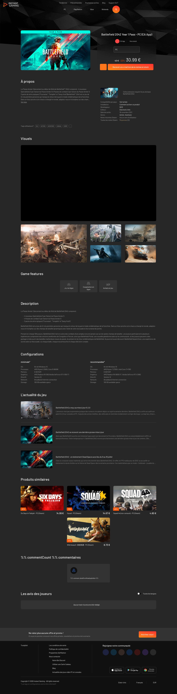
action (43, 126)
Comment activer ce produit (130, 105)
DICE (121, 107)
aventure (51, 126)
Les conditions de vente (57, 645)
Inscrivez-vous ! (147, 634)
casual (59, 126)
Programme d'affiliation (57, 653)
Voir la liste (123, 102)
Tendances (63, 3)
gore (65, 126)
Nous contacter (54, 656)
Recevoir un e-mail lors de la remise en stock (131, 67)
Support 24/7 (113, 3)
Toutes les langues (146, 593)
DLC (37, 126)
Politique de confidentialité (59, 649)
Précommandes (76, 3)
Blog (103, 3)
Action (122, 115)
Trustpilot (24, 645)
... (70, 126)
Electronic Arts (125, 110)
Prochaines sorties (92, 3)
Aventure (128, 115)
